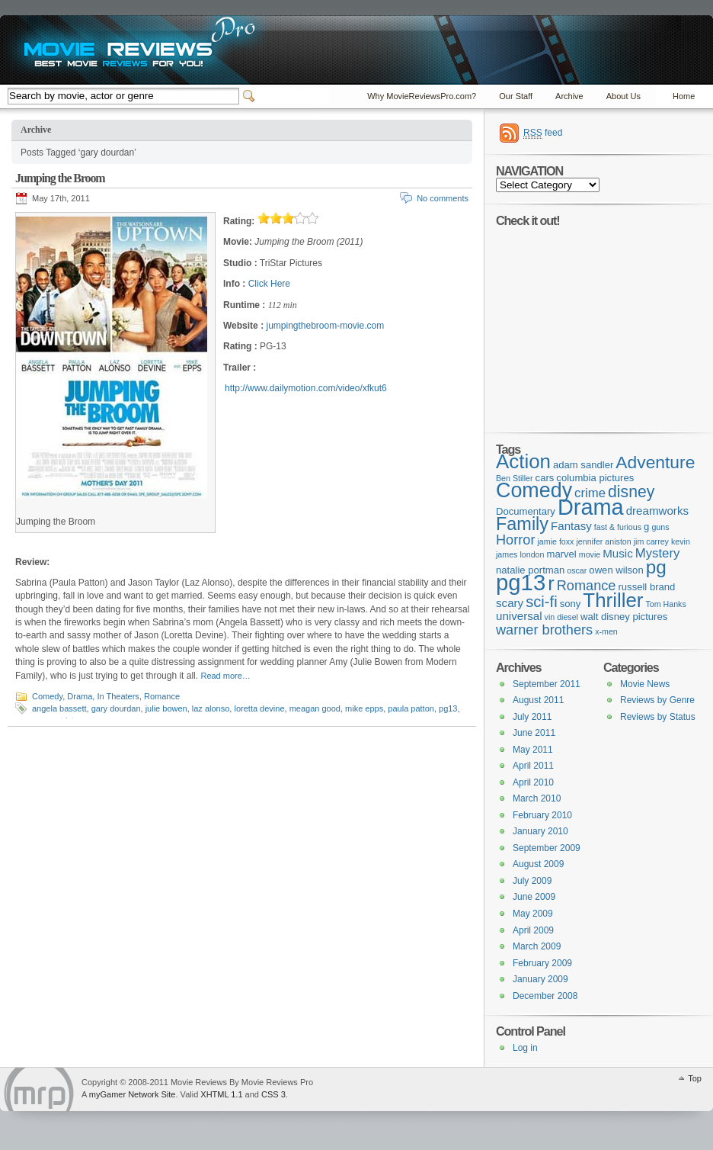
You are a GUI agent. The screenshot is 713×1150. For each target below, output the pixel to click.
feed (542, 133)
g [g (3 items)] (646, 526)
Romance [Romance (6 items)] (586, 585)
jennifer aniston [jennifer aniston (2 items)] (603, 541)
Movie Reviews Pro (39, 1089)
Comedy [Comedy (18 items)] (534, 490)
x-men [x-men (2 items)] (606, 631)
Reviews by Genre (657, 700)
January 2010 (540, 831)
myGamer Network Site (132, 1094)
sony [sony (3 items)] (570, 603)
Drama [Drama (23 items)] (591, 507)
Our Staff (515, 96)
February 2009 (542, 963)
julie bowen (166, 708)
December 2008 (545, 996)
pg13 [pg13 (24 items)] (520, 582)
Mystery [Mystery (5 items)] (657, 553)
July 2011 (532, 717)
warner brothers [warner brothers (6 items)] (544, 630)
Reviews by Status (657, 717)
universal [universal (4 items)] (519, 615)
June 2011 (534, 733)
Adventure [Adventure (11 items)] (655, 462)
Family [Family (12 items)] (522, 524)
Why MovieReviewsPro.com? (421, 96)
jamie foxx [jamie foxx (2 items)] (555, 541)
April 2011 (533, 765)
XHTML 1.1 (221, 1094)
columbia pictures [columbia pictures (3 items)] (595, 477)
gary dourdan (116, 708)
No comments (442, 198)
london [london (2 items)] (532, 554)
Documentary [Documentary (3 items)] (525, 511)
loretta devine (259, 708)
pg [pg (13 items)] (656, 567)
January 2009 (540, 979)
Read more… (225, 675)
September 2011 (546, 684)
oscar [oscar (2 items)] (577, 570)
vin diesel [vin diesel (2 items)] (561, 617)
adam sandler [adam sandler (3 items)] (583, 465)
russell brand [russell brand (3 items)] (646, 587)
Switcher (251, 96)
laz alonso (211, 708)
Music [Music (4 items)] (618, 553)
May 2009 (533, 913)
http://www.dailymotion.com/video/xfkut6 (306, 388)
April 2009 (533, 930)
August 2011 (538, 700)
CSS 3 (273, 1094)
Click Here (269, 283)
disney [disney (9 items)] (631, 491)
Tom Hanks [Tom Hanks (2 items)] (665, 604)
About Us (623, 96)
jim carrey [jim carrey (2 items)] (651, 541)
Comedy (47, 696)
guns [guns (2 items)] (660, 527)
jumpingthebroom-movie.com (325, 325)
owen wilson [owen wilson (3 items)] (616, 570)
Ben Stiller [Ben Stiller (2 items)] (514, 478)
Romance (162, 696)
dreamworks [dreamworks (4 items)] (657, 510)
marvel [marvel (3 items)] (561, 554)
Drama (79, 696)
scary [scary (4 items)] (509, 602)
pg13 (448, 708)
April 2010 (533, 782)
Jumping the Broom (60, 178)
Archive (569, 96)
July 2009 (532, 880)
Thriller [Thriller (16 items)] (613, 600)
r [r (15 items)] (551, 583)
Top (695, 1078)
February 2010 (542, 815)
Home (684, 96)
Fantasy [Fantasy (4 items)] (571, 525)
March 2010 (537, 798)
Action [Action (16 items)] (523, 461)
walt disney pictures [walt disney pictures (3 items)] (623, 616)
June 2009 (534, 896)
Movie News (645, 684)
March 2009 (537, 946)
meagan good (315, 708)
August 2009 (538, 864)
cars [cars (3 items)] (545, 477)
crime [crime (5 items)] (590, 493)
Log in (525, 1047)
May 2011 (533, 749)
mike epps (364, 708)
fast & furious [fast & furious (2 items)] (617, 527)
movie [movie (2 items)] (589, 554)
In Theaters (118, 696)
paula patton (411, 708)
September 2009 (546, 848)
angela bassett (59, 708)
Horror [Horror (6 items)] (515, 540)
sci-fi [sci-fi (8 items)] (542, 601)
